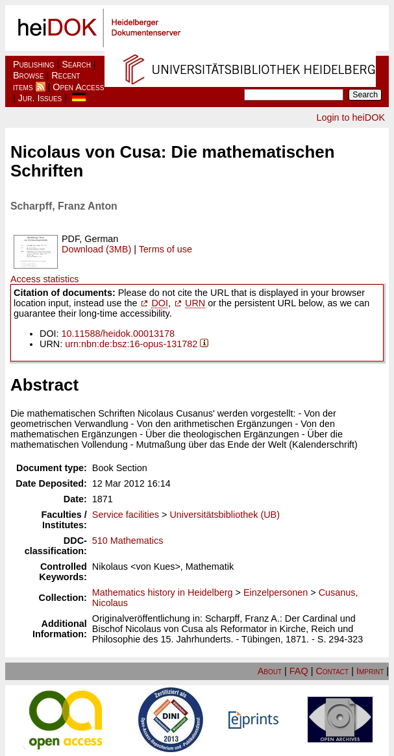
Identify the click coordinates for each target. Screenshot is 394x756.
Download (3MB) (96, 249)
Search (76, 64)
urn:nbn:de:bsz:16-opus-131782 (131, 344)
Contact (332, 671)
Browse (28, 75)
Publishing (34, 64)
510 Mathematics (128, 540)
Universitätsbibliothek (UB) (224, 514)
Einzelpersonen (275, 592)
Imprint (370, 671)
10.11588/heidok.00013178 (118, 333)
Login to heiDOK (350, 117)
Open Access (78, 87)
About (270, 671)
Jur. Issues (40, 98)
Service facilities (125, 514)
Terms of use (165, 249)
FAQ (298, 671)
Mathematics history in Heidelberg (162, 592)
